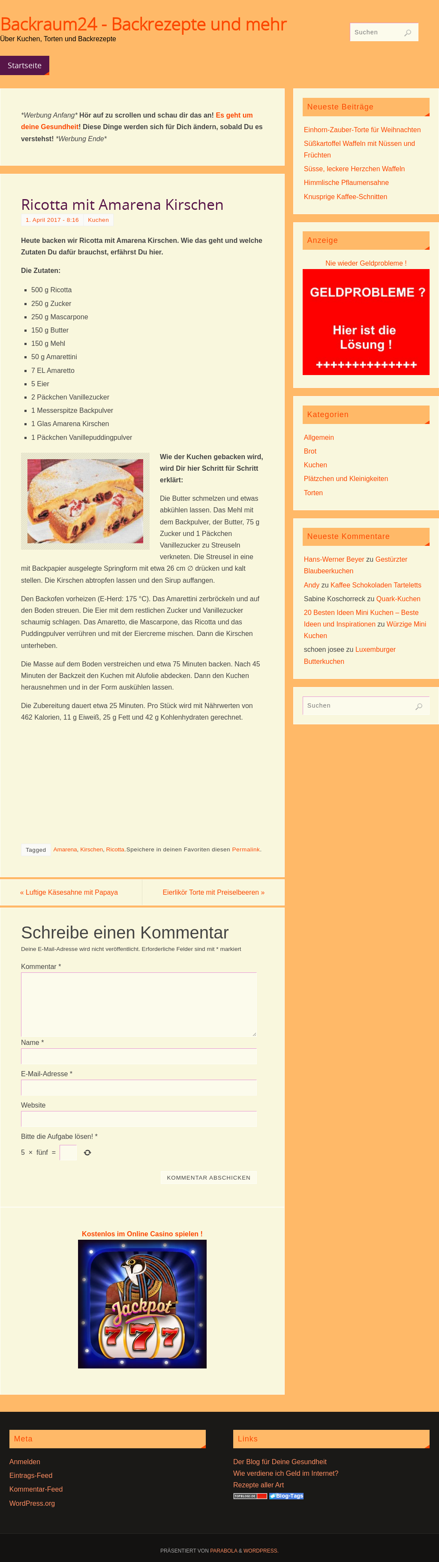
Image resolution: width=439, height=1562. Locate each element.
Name (32, 1042)
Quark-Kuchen (398, 598)
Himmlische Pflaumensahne (346, 182)
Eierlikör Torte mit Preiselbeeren (212, 892)
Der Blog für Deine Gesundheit (280, 1461)
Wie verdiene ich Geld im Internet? (285, 1473)
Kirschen (91, 849)
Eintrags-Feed (31, 1476)
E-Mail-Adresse (46, 1074)
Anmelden (24, 1461)
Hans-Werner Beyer (334, 559)
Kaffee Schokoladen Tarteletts (376, 585)
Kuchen (98, 220)
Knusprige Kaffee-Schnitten (346, 196)
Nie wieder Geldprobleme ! (365, 263)
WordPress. (261, 1551)
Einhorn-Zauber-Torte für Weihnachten (362, 129)
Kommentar (41, 966)
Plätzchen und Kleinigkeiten (346, 478)
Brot (310, 451)
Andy (311, 585)
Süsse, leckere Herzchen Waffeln (354, 169)
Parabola (223, 1551)
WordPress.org (32, 1503)
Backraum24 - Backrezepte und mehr (143, 24)
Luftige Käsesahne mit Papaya (70, 892)
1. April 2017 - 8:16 (52, 220)
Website (33, 1105)
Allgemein (319, 437)
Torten (313, 492)
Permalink (246, 849)
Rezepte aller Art (258, 1485)
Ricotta (115, 849)
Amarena (65, 849)
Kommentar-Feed (36, 1489)
